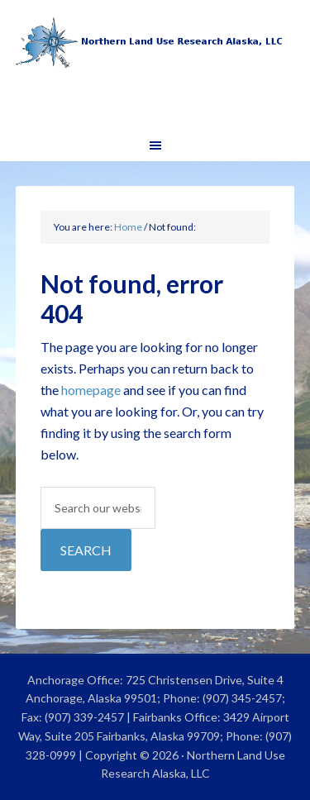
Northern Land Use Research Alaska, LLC (155, 66)
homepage (91, 390)
